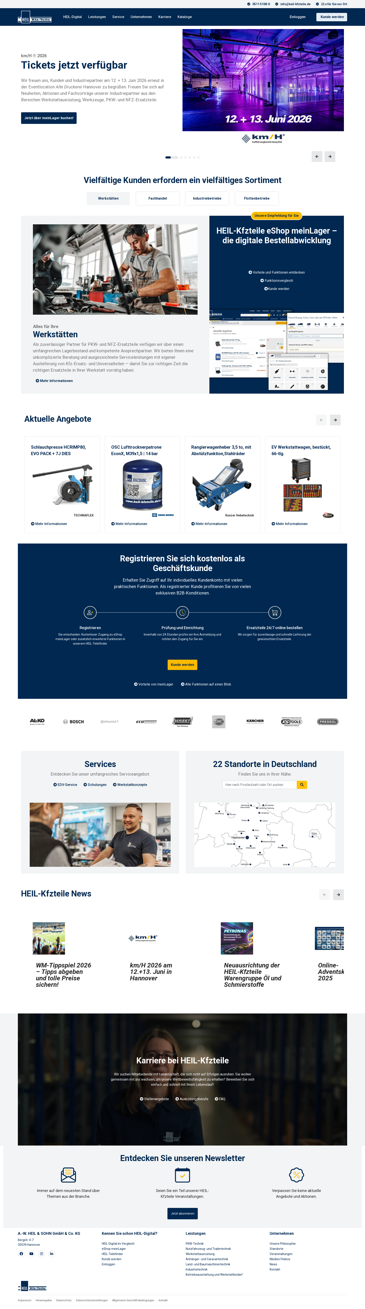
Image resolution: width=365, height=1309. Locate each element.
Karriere (164, 17)
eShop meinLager (114, 1248)
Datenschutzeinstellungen (92, 1300)
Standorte (276, 1248)
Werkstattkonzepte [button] (130, 785)
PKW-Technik (195, 1243)
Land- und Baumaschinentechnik (208, 1264)
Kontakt (275, 1269)
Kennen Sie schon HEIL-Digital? (129, 1233)
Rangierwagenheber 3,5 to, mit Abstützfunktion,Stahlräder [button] (221, 450)
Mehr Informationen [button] (54, 381)
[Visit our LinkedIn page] (51, 1254)
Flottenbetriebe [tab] (257, 198)
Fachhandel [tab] (157, 198)
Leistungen (97, 17)
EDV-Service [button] (65, 785)
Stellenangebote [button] (154, 1099)
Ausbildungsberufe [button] (191, 1099)
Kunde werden (332, 17)
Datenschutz (64, 1300)
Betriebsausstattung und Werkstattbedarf (214, 1274)
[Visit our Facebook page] (21, 1254)
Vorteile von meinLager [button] (153, 684)
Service (118, 17)
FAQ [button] (220, 1099)
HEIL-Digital (72, 17)
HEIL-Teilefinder (112, 1254)
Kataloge (185, 17)
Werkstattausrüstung (200, 1254)
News (273, 1264)
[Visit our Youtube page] (31, 1254)
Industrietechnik (196, 1269)
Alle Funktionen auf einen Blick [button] (206, 684)
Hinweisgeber (44, 1300)
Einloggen (298, 17)
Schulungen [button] (95, 785)
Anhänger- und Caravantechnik (207, 1259)
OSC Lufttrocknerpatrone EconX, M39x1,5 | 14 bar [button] (136, 450)
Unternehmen (141, 17)
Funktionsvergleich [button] (276, 281)
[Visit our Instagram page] (41, 1254)
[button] (171, 157)
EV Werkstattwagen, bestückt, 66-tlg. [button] (301, 450)
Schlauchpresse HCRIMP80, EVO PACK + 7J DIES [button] (58, 450)
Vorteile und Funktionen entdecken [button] (277, 272)
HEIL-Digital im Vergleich (118, 1243)
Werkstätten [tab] (108, 198)
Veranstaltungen (281, 1254)
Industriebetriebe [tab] (207, 198)
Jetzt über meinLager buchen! (48, 118)
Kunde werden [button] (276, 289)
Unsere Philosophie (283, 1243)
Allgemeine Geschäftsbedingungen (133, 1300)
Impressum (24, 1300)
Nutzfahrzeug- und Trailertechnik (208, 1248)
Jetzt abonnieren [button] (182, 1213)
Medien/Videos (280, 1259)
